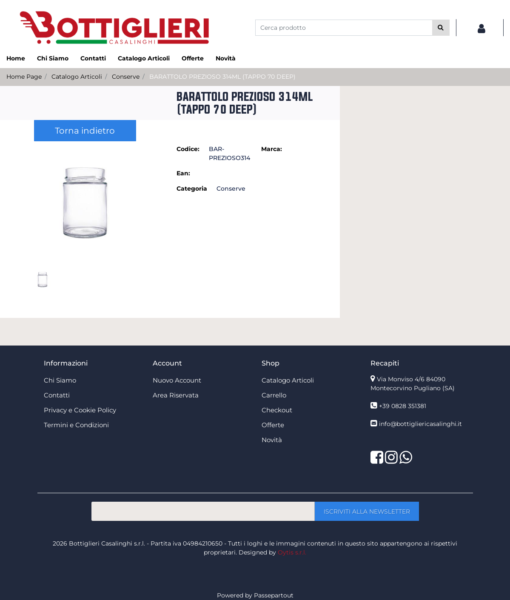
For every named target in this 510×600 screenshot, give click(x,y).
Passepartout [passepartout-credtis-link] (273, 595)
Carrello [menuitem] (274, 395)
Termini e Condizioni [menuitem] (76, 425)
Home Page (24, 76)
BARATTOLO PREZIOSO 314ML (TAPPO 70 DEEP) (222, 76)
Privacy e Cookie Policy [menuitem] (80, 410)
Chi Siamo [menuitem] (52, 58)
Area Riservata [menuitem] (176, 395)
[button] (441, 28)
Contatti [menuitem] (93, 58)
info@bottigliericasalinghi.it (420, 424)
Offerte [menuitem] (193, 58)
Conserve (126, 76)
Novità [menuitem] (226, 58)
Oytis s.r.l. (292, 552)
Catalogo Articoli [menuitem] (144, 58)
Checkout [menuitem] (277, 410)
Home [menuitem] (15, 58)
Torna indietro (85, 131)
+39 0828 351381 (402, 406)
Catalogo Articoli (76, 76)
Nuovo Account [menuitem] (177, 380)
